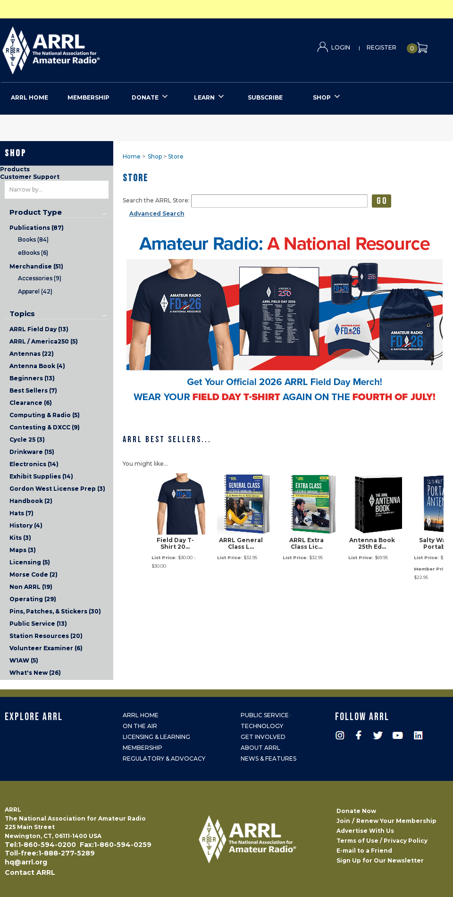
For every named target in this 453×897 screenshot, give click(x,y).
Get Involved (263, 736)
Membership (142, 747)
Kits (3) (20, 537)
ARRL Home (141, 715)
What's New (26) (35, 672)
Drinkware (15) (31, 451)
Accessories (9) (39, 278)
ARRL (90, 47)
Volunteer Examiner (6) (46, 648)
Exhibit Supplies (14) (41, 476)
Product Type (35, 212)
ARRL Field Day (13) (38, 329)
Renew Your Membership (396, 820)
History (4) (25, 525)
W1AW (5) (23, 660)
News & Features (268, 758)
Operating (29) (32, 599)
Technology (262, 725)
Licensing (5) (29, 562)
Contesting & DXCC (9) (44, 427)
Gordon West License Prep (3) (57, 488)
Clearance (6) (30, 402)
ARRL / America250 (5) (43, 341)
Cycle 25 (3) (27, 439)
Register (381, 47)
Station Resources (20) (46, 635)
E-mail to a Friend (364, 850)
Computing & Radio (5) (44, 415)
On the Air (140, 725)
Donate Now (356, 810)
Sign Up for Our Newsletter (380, 860)
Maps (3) (22, 549)
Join (343, 820)
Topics (22, 314)
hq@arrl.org (26, 862)
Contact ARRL (30, 872)
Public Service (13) (38, 623)
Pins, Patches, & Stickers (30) (55, 611)
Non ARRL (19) (30, 586)
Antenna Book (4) (37, 365)
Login (340, 47)
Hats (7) (21, 513)
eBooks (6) (33, 252)
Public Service (265, 715)
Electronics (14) (34, 464)
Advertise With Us (365, 830)
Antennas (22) (31, 353)
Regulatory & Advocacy (164, 758)
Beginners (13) (32, 378)
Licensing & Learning (156, 736)
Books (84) (33, 239)
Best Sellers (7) (33, 390)
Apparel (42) (35, 291)
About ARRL (260, 747)
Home (132, 156)
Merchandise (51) (36, 266)
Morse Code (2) (33, 574)
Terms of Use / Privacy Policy (382, 840)
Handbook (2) (30, 500)
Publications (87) (36, 227)
